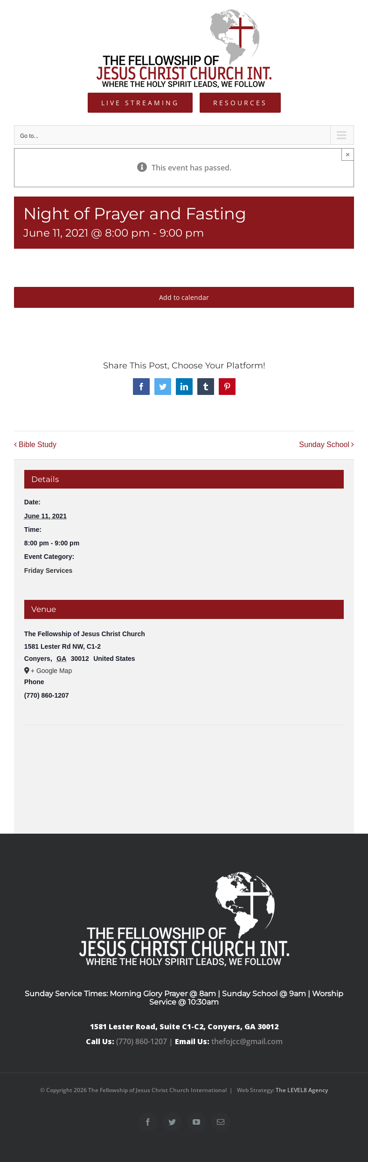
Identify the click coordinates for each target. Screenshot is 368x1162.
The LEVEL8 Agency (302, 1090)
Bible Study (37, 444)
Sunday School (324, 444)
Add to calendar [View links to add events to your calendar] (184, 297)
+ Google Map (51, 670)
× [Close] (348, 154)
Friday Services (48, 570)
